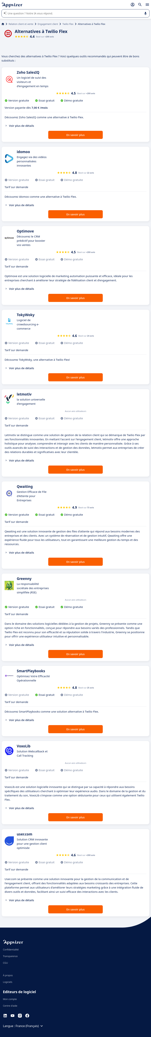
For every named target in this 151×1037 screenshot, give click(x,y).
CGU (5, 962)
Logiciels (7, 982)
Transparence (10, 956)
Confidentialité (11, 949)
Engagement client (48, 24)
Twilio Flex (67, 24)
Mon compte (10, 999)
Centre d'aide (10, 1005)
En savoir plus (75, 135)
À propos (8, 975)
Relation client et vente (21, 24)
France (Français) (30, 1026)
